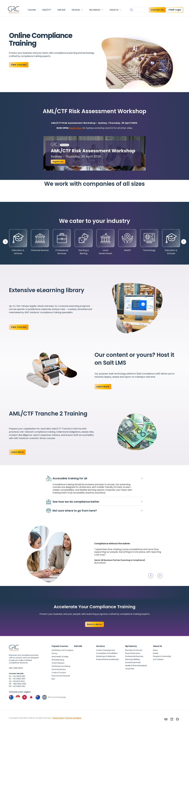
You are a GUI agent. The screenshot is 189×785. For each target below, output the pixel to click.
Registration (75, 128)
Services (77, 10)
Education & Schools (18, 252)
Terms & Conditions (73, 709)
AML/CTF (47, 10)
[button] (184, 241)
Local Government (105, 252)
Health (127, 250)
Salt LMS (62, 10)
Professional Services (61, 252)
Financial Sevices (40, 250)
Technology (149, 250)
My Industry (96, 10)
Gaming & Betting (83, 252)
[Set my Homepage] (44, 688)
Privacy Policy (58, 709)
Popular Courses (60, 636)
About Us (114, 10)
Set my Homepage (57, 688)
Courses (33, 10)
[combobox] (137, 10)
